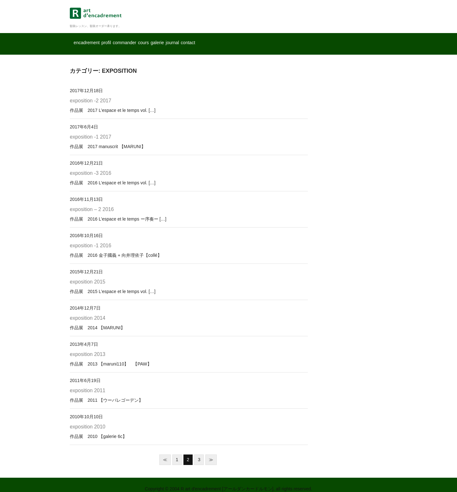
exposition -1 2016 (90, 237)
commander (169, 39)
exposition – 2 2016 (92, 201)
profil (132, 39)
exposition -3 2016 (90, 164)
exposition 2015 (87, 273)
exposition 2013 (87, 346)
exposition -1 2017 (90, 128)
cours (205, 39)
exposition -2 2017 (90, 92)
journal (268, 39)
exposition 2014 (87, 309)
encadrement (94, 39)
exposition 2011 (87, 382)
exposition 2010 (87, 418)
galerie (236, 39)
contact (301, 39)
